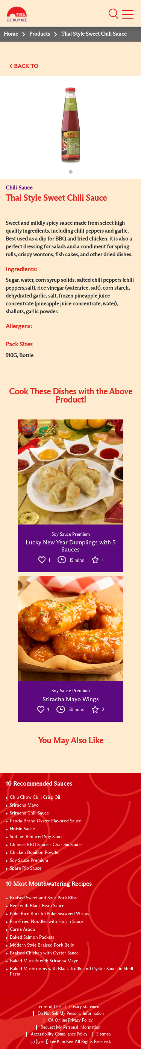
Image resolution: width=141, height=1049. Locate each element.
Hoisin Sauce (22, 829)
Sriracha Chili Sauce (29, 813)
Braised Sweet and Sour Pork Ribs (43, 898)
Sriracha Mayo (24, 805)
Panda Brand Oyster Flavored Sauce (45, 821)
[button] (113, 14)
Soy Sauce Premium (29, 860)
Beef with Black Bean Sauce (37, 906)
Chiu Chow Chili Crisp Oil (35, 797)
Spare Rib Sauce (25, 868)
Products (39, 34)
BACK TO (26, 66)
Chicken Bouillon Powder (35, 853)
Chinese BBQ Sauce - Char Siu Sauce (46, 845)
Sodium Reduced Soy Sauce (37, 837)
